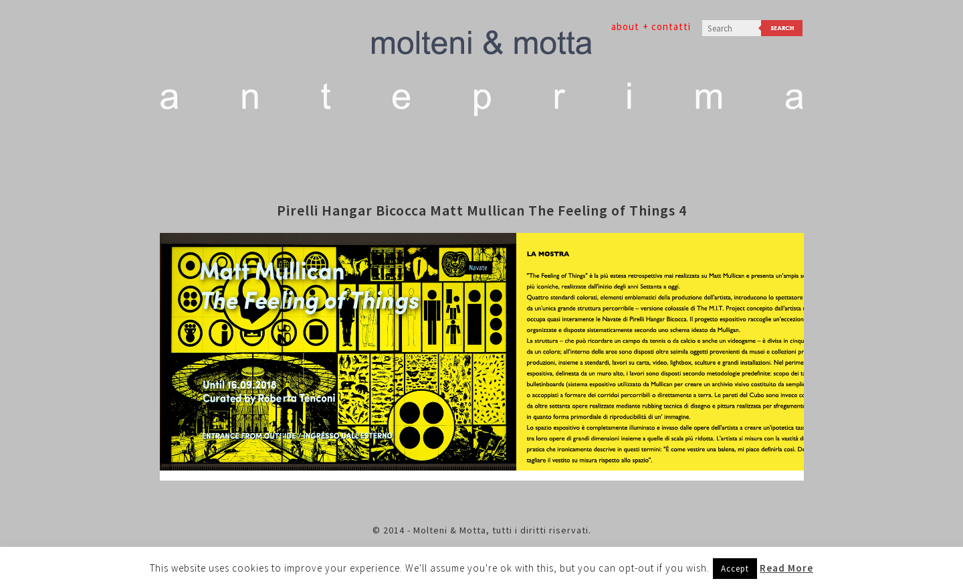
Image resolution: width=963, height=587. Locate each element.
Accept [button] (735, 568)
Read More (786, 568)
